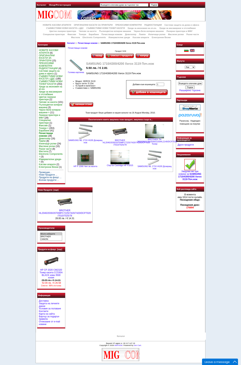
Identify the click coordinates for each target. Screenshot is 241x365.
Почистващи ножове (88, 43)
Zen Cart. (138, 345)
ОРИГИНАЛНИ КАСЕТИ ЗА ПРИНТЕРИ (93, 25)
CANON (51, 239)
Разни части (192, 34)
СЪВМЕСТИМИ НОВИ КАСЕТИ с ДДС (65, 28)
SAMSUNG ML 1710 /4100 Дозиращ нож (85, 141)
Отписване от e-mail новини (49, 323)
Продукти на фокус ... (50, 177)
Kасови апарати (141, 37)
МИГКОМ (118, 345)
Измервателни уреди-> (50, 160)
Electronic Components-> (51, 155)
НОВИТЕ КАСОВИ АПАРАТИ (57, 25)
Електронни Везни (161, 37)
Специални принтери (54, 34)
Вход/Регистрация (60, 5)
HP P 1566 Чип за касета (85, 166)
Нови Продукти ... (48, 174)
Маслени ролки (176, 34)
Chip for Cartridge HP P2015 (120, 165)
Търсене (181, 77)
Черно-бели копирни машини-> (49, 111)
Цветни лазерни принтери (62, 31)
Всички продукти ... (49, 180)
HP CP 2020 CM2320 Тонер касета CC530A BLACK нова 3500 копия (51, 273)
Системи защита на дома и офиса (181, 25)
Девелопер (130, 34)
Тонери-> (43, 128)
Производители (46, 228)
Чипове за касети (87, 31)
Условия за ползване (50, 308)
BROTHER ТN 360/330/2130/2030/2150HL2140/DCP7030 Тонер (157, 141)
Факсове (71, 34)
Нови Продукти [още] (48, 190)
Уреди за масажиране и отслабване (177, 28)
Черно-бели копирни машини (149, 31)
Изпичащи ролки (156, 34)
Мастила (75, 37)
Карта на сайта (47, 314)
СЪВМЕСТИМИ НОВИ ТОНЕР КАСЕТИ (105, 28)
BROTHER (51, 236)
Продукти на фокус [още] (50, 249)
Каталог (41, 5)
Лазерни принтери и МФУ (179, 31)
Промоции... (45, 172)
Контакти (43, 311)
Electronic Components (94, 37)
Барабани (94, 34)
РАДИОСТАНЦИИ (153, 25)
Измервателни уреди (119, 37)
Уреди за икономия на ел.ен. (142, 28)
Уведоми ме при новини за (189, 174)
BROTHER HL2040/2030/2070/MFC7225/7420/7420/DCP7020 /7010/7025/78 (65, 212)
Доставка (44, 301)
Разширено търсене (189, 90)
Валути (181, 61)
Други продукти (186, 144)
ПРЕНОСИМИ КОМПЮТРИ (128, 25)
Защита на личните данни (49, 304)
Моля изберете (51, 234)
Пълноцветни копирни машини (115, 31)
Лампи (142, 34)
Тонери (82, 34)
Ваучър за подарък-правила (49, 317)
